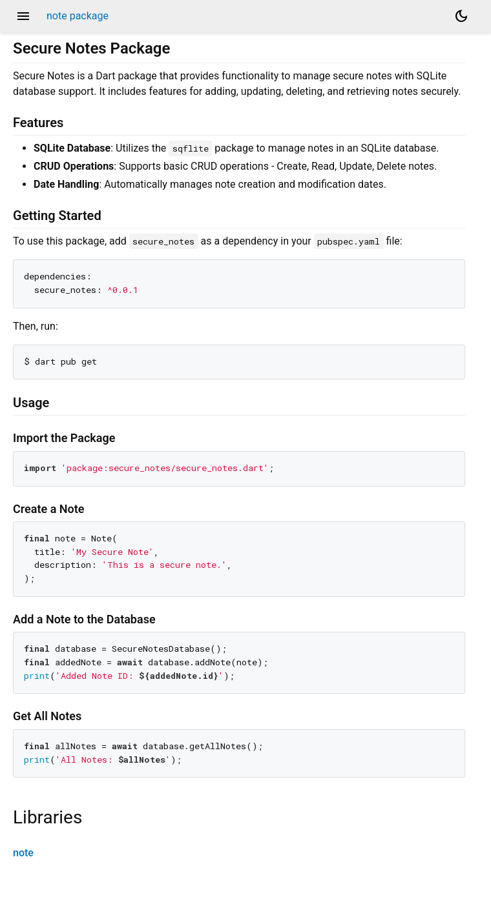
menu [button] (23, 16)
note (23, 853)
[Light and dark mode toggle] (461, 16)
